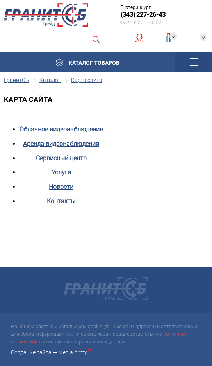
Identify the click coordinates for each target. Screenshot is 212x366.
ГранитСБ (16, 80)
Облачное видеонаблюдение (61, 129)
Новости (61, 186)
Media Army (74, 352)
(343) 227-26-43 (143, 14)
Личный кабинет (138, 37)
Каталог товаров (94, 63)
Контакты (61, 201)
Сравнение (170, 36)
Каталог (50, 80)
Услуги (61, 172)
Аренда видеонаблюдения (61, 143)
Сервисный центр (61, 158)
